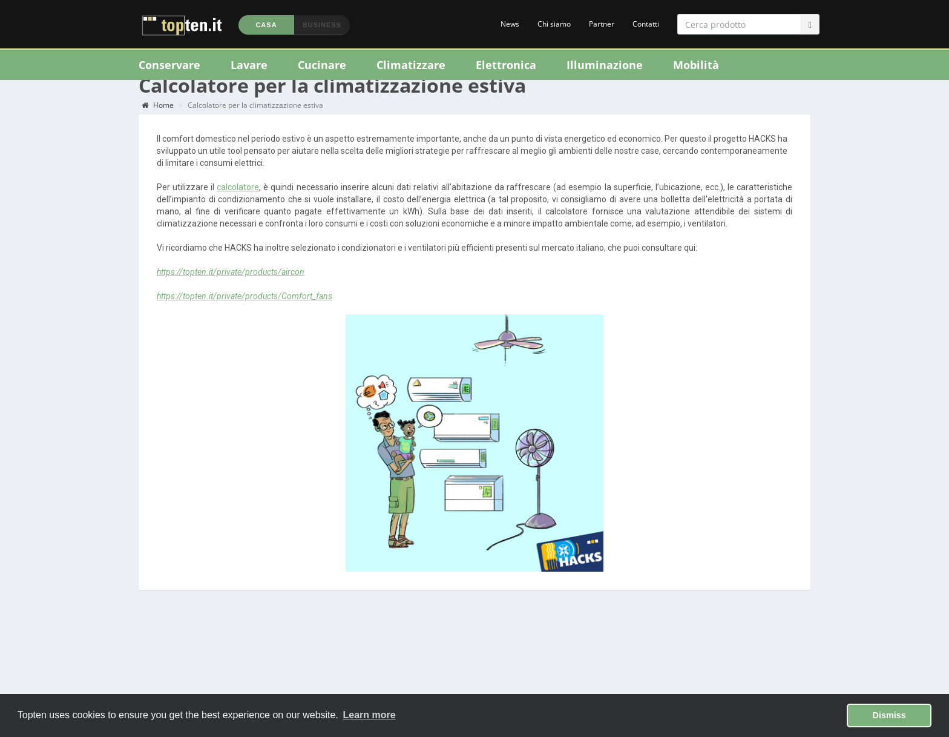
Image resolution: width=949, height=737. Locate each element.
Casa (266, 24)
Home (158, 119)
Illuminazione (604, 65)
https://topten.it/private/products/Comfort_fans (244, 311)
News (510, 24)
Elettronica (506, 65)
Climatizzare (410, 65)
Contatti (645, 24)
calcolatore (238, 202)
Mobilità (696, 65)
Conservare (169, 65)
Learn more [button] (369, 715)
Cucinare (322, 65)
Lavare (249, 65)
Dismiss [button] (889, 715)
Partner (601, 24)
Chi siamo (554, 24)
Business (322, 24)
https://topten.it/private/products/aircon (230, 286)
